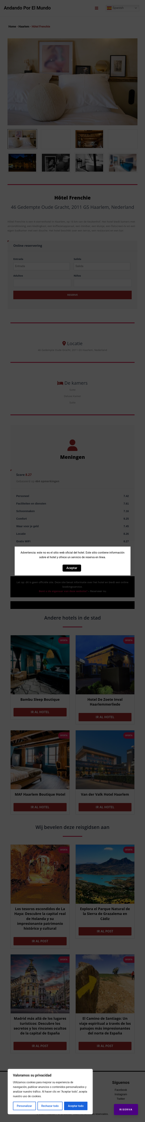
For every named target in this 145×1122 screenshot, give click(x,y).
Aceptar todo (76, 1105)
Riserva (125, 1108)
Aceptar (71, 568)
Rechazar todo (50, 1105)
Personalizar (24, 1105)
